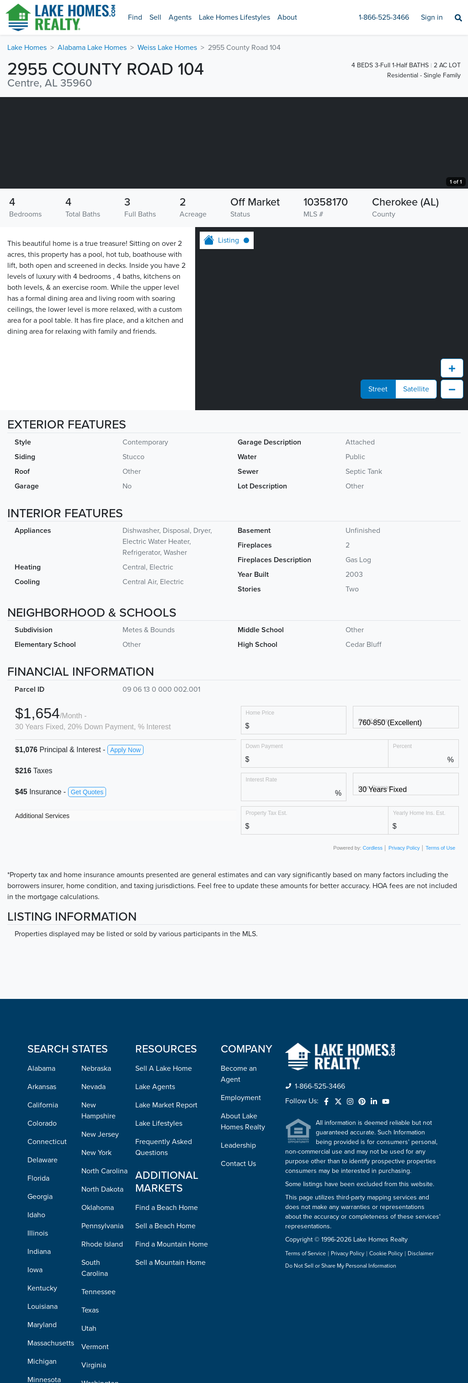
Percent (402, 838)
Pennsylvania (102, 1317)
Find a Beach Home (166, 1299)
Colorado (42, 1215)
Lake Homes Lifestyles (234, 17)
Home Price (260, 804)
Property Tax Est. (266, 904)
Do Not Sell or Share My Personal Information (340, 1358)
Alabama (41, 1160)
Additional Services (42, 907)
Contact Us (238, 1255)
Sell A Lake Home (163, 1160)
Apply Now (125, 841)
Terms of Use (440, 939)
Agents (180, 17)
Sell (155, 17)
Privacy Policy (404, 939)
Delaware (42, 1251)
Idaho (36, 1306)
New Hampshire (98, 1202)
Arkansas (41, 1178)
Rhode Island (102, 1335)
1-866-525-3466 (384, 17)
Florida (38, 1270)
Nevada (93, 1178)
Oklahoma (97, 1299)
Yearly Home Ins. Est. (419, 904)
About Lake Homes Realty (243, 1213)
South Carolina (94, 1360)
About (287, 17)
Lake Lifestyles (158, 1215)
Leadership (238, 1237)
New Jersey (100, 1226)
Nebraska (96, 1160)
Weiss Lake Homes (167, 47)
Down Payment (264, 838)
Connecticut (47, 1233)
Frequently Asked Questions (163, 1239)
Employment (241, 1189)
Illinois (37, 1324)
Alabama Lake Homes (92, 47)
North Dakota (102, 1280)
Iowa (35, 1361)
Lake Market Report (166, 1196)
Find (135, 17)
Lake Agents (155, 1178)
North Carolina (104, 1262)
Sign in (432, 17)
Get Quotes (87, 883)
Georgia (40, 1288)
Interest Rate (261, 871)
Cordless (373, 939)
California (42, 1196)
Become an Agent (239, 1165)
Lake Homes (27, 47)
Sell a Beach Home (165, 1317)
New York (96, 1244)
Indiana (39, 1343)
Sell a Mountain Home (170, 1354)
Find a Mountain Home (171, 1335)
